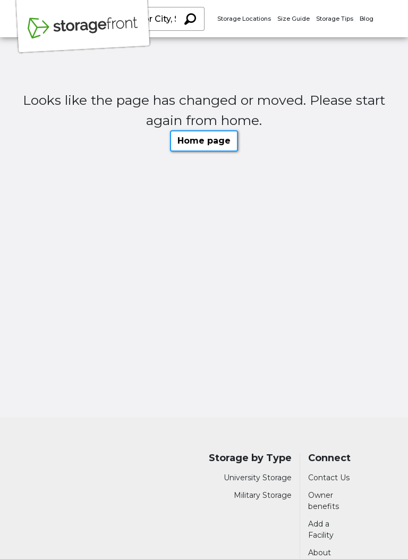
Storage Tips (334, 18)
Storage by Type (250, 458)
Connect (329, 458)
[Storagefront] (83, 33)
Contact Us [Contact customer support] (329, 477)
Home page (204, 141)
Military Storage (263, 495)
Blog (366, 18)
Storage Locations (244, 18)
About (319, 552)
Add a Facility (321, 529)
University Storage (258, 477)
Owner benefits (323, 500)
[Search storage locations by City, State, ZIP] (190, 19)
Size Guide (293, 18)
